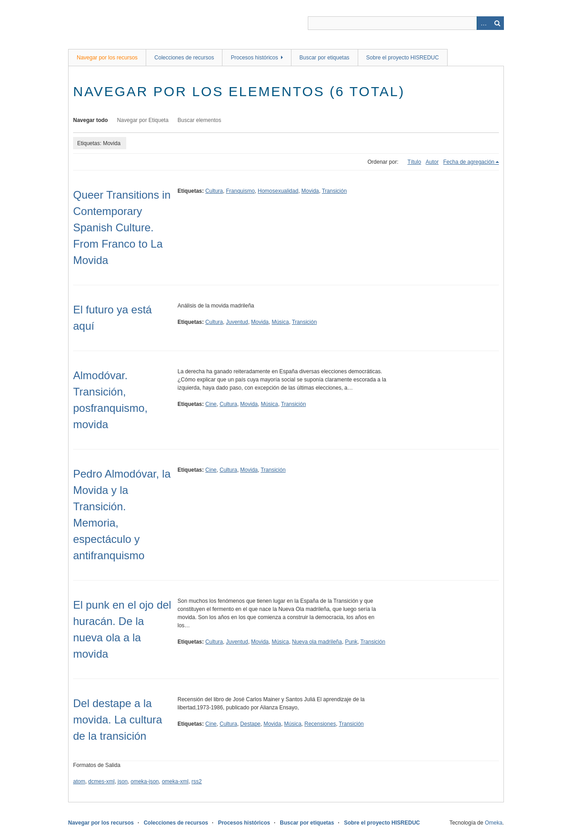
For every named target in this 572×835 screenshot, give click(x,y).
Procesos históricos (254, 57)
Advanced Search (483, 23)
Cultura (214, 191)
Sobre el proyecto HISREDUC (402, 57)
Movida (310, 191)
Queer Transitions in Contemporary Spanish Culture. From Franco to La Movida (122, 227)
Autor (432, 162)
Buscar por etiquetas (325, 57)
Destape (250, 724)
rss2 (197, 781)
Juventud (237, 322)
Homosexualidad (278, 191)
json (123, 781)
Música (280, 322)
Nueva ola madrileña (317, 642)
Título (414, 162)
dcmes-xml (101, 781)
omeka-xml (175, 781)
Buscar (497, 23)
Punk (351, 642)
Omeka (494, 823)
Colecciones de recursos (184, 57)
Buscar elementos (199, 120)
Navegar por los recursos (107, 57)
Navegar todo (90, 120)
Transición (334, 191)
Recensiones (320, 724)
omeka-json (145, 781)
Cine (211, 404)
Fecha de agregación (468, 162)
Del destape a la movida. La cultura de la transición (117, 719)
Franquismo (240, 191)
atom (79, 781)
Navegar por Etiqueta (142, 120)
